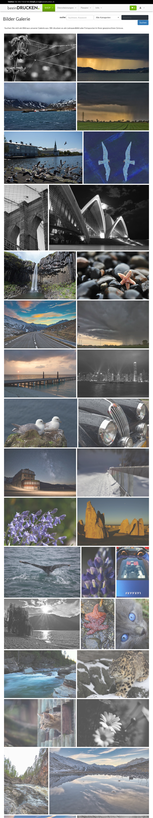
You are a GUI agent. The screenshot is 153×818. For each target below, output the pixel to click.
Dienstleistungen (66, 7)
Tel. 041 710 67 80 (22, 2)
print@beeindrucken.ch (45, 2)
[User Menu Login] (142, 8)
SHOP (49, 7)
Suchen (143, 22)
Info (98, 7)
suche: (63, 17)
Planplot (86, 7)
